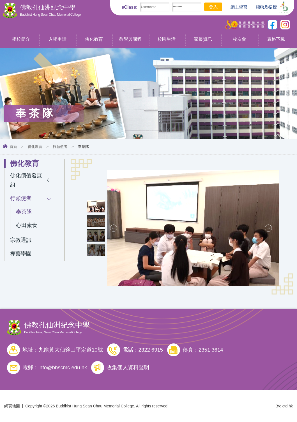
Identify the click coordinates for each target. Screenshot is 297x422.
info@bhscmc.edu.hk (62, 367)
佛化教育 (94, 39)
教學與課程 (130, 39)
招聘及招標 (263, 7)
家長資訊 (203, 39)
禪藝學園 (20, 253)
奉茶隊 (24, 212)
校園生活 (167, 39)
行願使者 (60, 147)
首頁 (13, 147)
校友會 (239, 39)
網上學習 (236, 7)
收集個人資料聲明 (128, 367)
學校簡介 (21, 39)
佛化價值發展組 (26, 180)
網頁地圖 (12, 406)
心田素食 (26, 225)
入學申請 (57, 39)
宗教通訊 (20, 240)
